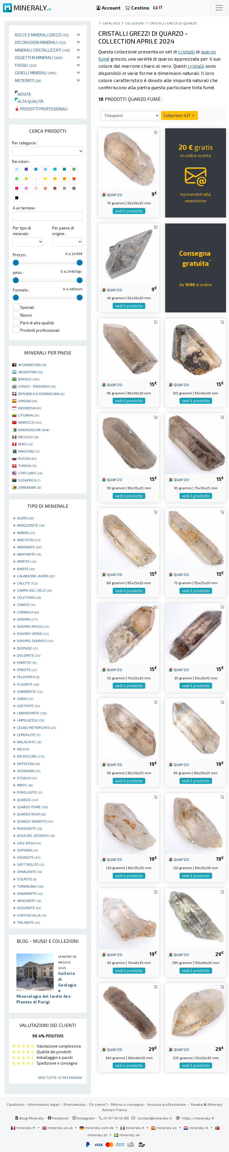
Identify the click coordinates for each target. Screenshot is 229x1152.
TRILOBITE (28, 922)
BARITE (26, 569)
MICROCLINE (30, 756)
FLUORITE (28, 684)
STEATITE (26, 879)
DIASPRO (27, 619)
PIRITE (25, 785)
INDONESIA (29, 408)
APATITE (26, 561)
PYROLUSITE (29, 792)
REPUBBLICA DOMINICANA (41, 393)
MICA (23, 749)
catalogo (111, 23)
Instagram (83, 1118)
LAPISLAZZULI (30, 720)
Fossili (26, 65)
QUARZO (27, 800)
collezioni (134, 23)
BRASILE (28, 379)
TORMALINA (30, 886)
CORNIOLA (28, 612)
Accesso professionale (167, 1104)
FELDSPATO (28, 677)
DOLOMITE (28, 655)
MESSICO (28, 437)
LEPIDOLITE (28, 734)
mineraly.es (164, 1127)
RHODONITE (29, 828)
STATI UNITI (30, 473)
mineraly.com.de (96, 1127)
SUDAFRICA (29, 480)
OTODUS (27, 778)
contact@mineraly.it (154, 1118)
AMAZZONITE (31, 525)
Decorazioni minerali (40, 42)
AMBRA (26, 532)
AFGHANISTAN (32, 365)
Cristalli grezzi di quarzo (173, 23)
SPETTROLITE (30, 864)
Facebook (58, 1118)
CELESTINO (29, 597)
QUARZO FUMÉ (32, 807)
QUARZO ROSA (31, 814)
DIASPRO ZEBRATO (35, 641)
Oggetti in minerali (39, 57)
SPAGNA (27, 401)
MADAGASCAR (33, 430)
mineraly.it (132, 1127)
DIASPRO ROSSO (33, 626)
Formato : (21, 290)
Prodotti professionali (41, 108)
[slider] (16, 263)
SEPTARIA (27, 850)
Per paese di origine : (63, 231)
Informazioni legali (44, 1104)
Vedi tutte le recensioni (60, 1077)
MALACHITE (29, 742)
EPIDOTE (27, 669)
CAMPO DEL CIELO (34, 590)
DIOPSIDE (27, 648)
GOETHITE (28, 706)
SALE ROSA (29, 843)
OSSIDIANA (28, 771)
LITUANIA (28, 415)
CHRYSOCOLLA (31, 915)
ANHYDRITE (29, 554)
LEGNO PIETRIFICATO (36, 727)
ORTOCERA (28, 763)
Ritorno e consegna (127, 1104)
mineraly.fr (23, 1127)
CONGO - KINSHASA (37, 386)
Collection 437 (179, 115)
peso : (18, 272)
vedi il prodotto (129, 211)
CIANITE (26, 604)
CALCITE (27, 583)
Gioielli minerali (35, 72)
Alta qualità (29, 101)
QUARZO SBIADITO (35, 821)
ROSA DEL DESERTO (36, 835)
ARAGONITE (29, 900)
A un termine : (24, 208)
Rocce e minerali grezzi (42, 34)
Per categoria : (24, 143)
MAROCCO (30, 422)
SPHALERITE (29, 871)
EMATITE (26, 662)
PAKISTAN (28, 451)
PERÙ (25, 444)
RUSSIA (27, 458)
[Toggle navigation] (219, 8)
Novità (23, 94)
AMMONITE (29, 547)
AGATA (25, 518)
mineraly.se (127, 1135)
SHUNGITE (28, 857)
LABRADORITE (32, 713)
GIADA (25, 698)
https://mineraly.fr (198, 1118)
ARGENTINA (30, 372)
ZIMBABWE (29, 487)
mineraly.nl (196, 1127)
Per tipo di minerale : (22, 231)
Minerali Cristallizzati (42, 50)
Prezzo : (20, 254)
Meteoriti (28, 80)
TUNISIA (27, 465)
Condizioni (15, 1104)
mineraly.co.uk (58, 1127)
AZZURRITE (29, 908)
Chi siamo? (98, 1104)
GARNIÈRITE (29, 691)
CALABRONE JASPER (36, 576)
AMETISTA (28, 540)
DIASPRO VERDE (33, 633)
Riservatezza (74, 1104)
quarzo (111, 194)
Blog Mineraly (29, 1118)
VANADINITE (30, 893)
